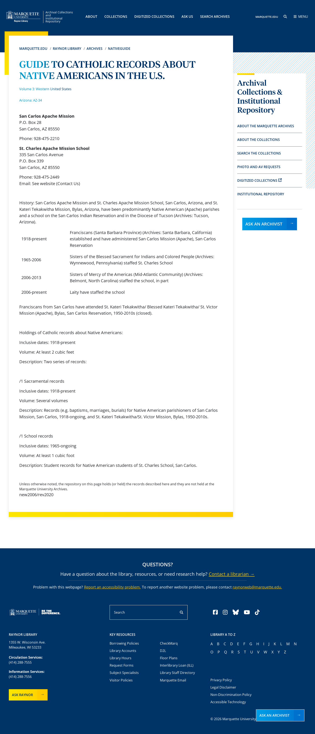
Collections (115, 16)
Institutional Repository (260, 194)
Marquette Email (173, 680)
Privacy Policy (221, 680)
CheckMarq (169, 643)
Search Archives (215, 16)
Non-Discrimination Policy (230, 694)
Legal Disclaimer (223, 687)
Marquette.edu (33, 48)
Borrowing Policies (124, 643)
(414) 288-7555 (20, 662)
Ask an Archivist (263, 224)
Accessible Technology (228, 702)
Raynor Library (67, 48)
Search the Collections (259, 153)
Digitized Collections (154, 16)
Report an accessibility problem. (112, 587)
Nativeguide (119, 48)
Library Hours (120, 658)
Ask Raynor (22, 695)
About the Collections (258, 139)
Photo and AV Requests (258, 167)
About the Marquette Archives (265, 126)
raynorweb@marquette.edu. (257, 587)
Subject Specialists (124, 672)
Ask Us (187, 16)
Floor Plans (169, 658)
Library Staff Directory (177, 672)
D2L (163, 650)
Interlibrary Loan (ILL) (176, 665)
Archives (94, 48)
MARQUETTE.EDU (266, 17)
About (91, 16)
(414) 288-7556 (20, 676)
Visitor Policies (121, 680)
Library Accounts (123, 650)
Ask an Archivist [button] (274, 715)
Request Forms (122, 665)
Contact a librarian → (232, 574)
